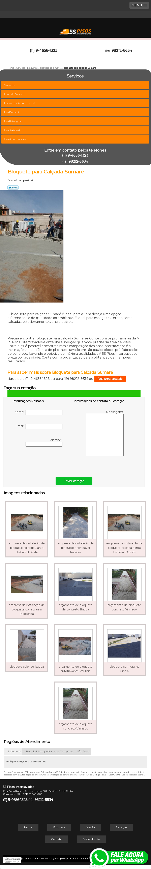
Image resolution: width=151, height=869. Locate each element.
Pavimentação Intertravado (20, 103)
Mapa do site (91, 839)
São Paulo (83, 751)
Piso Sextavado (13, 130)
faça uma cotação (110, 379)
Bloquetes (10, 85)
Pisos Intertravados (15, 139)
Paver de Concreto (15, 94)
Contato (56, 839)
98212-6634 (122, 50)
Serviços (121, 827)
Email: (39, 426)
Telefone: (44, 442)
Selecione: (15, 751)
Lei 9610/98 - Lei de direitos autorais (126, 774)
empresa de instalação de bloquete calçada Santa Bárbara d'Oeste (124, 548)
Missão (90, 827)
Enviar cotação (74, 481)
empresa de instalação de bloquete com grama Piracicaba (27, 609)
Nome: (38, 412)
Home (28, 827)
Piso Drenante (12, 112)
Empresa (59, 827)
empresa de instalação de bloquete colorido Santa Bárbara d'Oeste (27, 548)
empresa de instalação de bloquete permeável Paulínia (76, 548)
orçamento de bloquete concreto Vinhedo (124, 607)
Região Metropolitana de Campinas (49, 751)
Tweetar (13, 187)
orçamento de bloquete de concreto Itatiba (75, 607)
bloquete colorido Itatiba (26, 666)
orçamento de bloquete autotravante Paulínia (75, 669)
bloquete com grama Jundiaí (124, 669)
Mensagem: (105, 433)
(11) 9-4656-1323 (43, 50)
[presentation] (38, 461)
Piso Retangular (13, 121)
